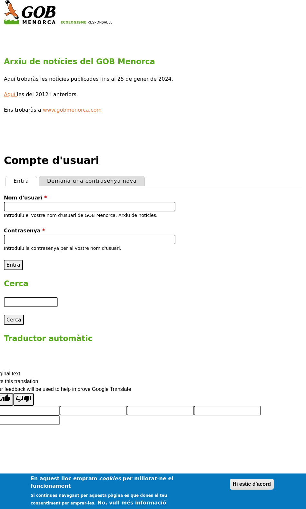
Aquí (10, 94)
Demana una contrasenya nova (92, 181)
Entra (25, 180)
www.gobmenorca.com (72, 110)
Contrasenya (24, 231)
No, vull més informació (131, 503)
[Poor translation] (23, 399)
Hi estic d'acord (252, 484)
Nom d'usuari (25, 198)
